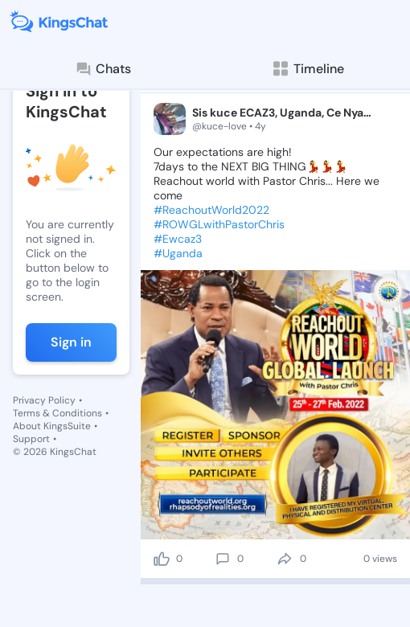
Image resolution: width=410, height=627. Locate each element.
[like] (162, 559)
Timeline (307, 69)
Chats (103, 69)
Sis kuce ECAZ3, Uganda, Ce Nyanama (284, 112)
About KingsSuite (52, 426)
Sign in (71, 342)
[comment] (223, 559)
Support (31, 438)
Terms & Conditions (57, 413)
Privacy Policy (44, 400)
